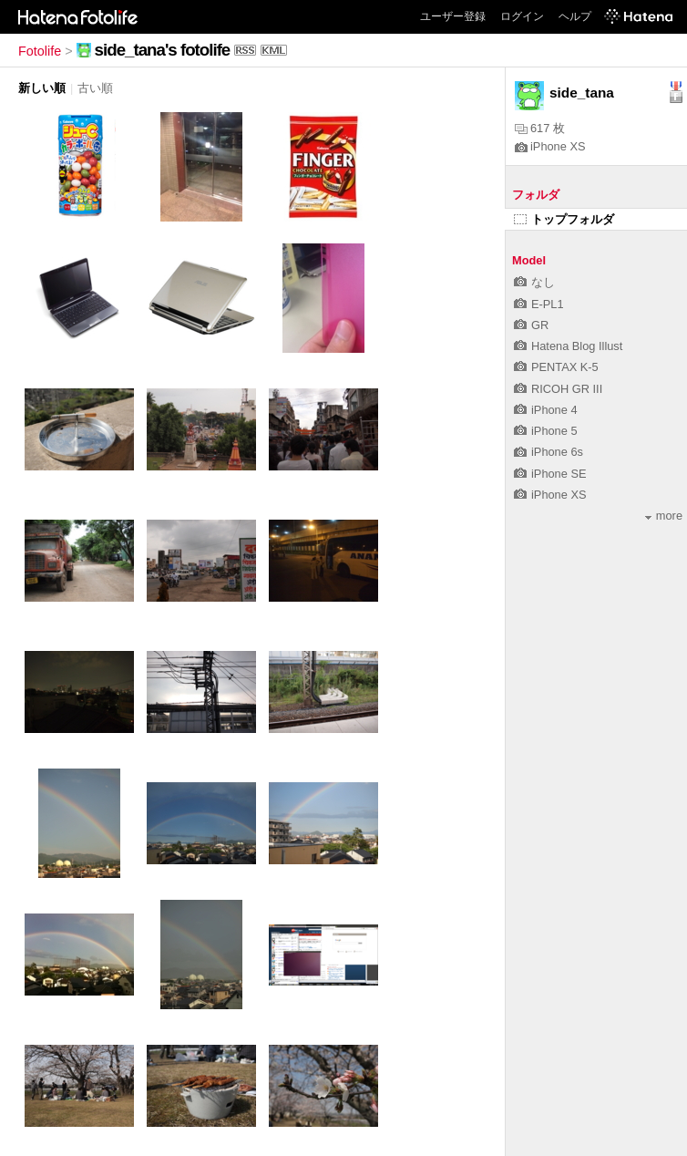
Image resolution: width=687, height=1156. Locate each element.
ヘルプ (575, 16)
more (663, 515)
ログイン (522, 16)
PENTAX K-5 (556, 367)
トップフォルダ (564, 219)
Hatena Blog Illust (568, 346)
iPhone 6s (548, 452)
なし (534, 282)
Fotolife (39, 51)
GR (531, 325)
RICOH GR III (558, 389)
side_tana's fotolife (163, 49)
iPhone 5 (546, 431)
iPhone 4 (546, 410)
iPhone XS (550, 146)
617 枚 (540, 128)
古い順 (95, 88)
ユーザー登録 (453, 16)
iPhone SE (550, 473)
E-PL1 (539, 304)
